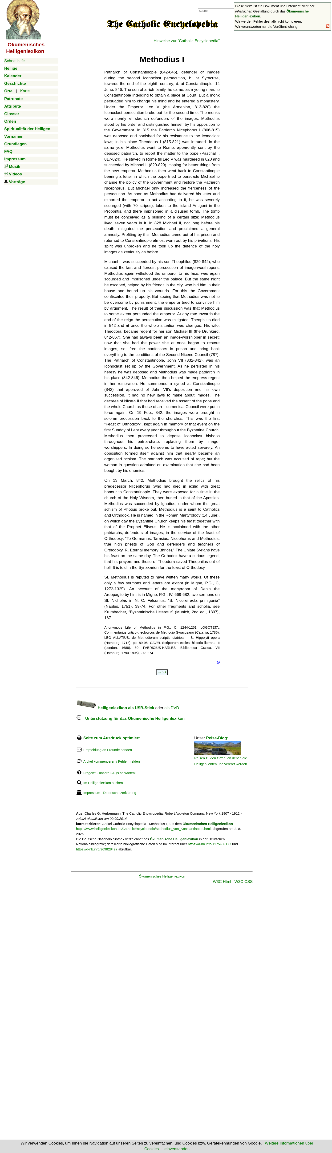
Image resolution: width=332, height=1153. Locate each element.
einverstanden (177, 1149)
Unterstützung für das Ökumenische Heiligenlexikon (130, 718)
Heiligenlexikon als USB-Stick (115, 708)
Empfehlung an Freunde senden (107, 750)
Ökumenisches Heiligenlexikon (162, 876)
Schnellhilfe (14, 61)
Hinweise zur (187, 41)
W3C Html (222, 881)
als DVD (171, 708)
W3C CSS (244, 881)
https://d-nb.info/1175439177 (209, 844)
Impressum (91, 793)
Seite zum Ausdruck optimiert (111, 738)
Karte (25, 91)
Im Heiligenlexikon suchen (103, 783)
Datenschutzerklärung (119, 793)
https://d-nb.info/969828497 (96, 849)
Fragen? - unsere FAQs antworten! (109, 773)
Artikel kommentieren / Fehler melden (111, 761)
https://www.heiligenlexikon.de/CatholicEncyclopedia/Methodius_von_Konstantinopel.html (143, 829)
